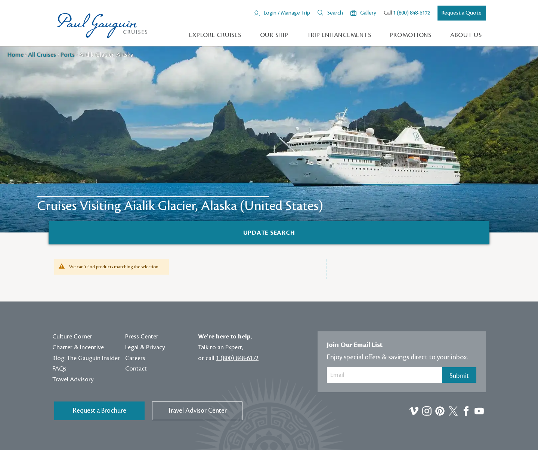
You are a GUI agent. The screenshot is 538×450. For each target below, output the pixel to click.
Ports (68, 54)
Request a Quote (462, 13)
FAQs (59, 368)
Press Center (141, 336)
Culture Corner (72, 336)
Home (16, 54)
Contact (136, 368)
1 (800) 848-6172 (411, 13)
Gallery (368, 13)
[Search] (269, 232)
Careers (135, 358)
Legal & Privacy (145, 347)
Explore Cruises (215, 35)
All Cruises (43, 54)
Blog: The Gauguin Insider (86, 358)
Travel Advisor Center (197, 410)
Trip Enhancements (339, 35)
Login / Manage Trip (286, 13)
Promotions (411, 35)
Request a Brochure (99, 410)
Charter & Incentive (78, 347)
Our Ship (274, 35)
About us (466, 35)
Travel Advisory (73, 379)
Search (335, 13)
